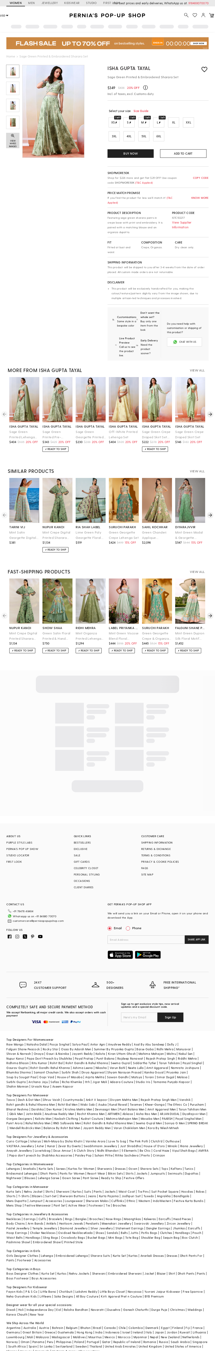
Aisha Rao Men (146, 1101)
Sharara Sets (149, 1156)
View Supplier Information (182, 225)
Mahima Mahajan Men (122, 1106)
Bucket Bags (96, 1224)
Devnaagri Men (106, 1096)
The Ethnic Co (177, 1091)
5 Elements (129, 1137)
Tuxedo (149, 1183)
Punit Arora (14, 1110)
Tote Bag (131, 1224)
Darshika (37, 1096)
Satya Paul (80, 1031)
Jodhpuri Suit (131, 1183)
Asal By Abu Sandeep (149, 1031)
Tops (164, 1156)
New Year (37, 1301)
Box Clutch (190, 1224)
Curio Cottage (16, 1128)
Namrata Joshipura (185, 1055)
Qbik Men (16, 1101)
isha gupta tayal (23, 422)
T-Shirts (23, 1183)
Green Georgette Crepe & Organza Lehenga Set (155, 632)
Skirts (130, 1160)
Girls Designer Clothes (22, 1243)
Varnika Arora (95, 1128)
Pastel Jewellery (17, 1215)
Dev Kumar (54, 1096)
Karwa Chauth (16, 1301)
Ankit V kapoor (97, 1087)
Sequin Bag (171, 1224)
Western (144, 1188)
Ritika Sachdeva (127, 1142)
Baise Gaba (145, 1036)
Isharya (35, 1128)
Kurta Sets (46, 1156)
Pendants (92, 1210)
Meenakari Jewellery (116, 1210)
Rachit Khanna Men (91, 1101)
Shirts (49, 1178)
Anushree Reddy (119, 1031)
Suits (87, 1178)
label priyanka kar (124, 623)
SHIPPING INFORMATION (157, 838)
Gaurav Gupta (17, 1055)
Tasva (10, 1087)
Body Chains (15, 1210)
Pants (98, 1178)
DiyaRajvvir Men (194, 1101)
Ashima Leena (83, 1055)
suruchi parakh (122, 522)
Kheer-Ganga (155, 1091)
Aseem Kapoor (63, 1073)
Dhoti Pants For (191, 1243)
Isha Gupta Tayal (129, 68)
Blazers (37, 1183)
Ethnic (131, 1188)
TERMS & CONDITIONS (155, 851)
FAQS (144, 863)
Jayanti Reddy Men (97, 1115)
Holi (21, 1297)
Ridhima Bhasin (17, 1050)
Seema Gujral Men (149, 1110)
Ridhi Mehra (165, 1036)
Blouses (29, 1165)
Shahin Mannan (17, 1073)
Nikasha (101, 1055)
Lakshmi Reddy (86, 1278)
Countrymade (73, 1087)
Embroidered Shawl (47, 1229)
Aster (40, 1133)
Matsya (136, 1064)
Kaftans (176, 1156)
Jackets (142, 1160)
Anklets (51, 1210)
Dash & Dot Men (29, 1087)
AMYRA (203, 1137)
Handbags (182, 1220)
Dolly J (172, 1031)
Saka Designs (63, 1283)
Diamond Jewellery (74, 1215)
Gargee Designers (19, 1106)
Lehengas (13, 1156)
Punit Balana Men (131, 1096)
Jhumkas (179, 1215)
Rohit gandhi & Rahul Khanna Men (30, 1091)
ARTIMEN (114, 1101)
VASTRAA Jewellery (20, 1133)
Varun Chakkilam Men (129, 1115)
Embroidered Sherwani (125, 1260)
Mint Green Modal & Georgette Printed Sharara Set (189, 531)
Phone (136, 924)
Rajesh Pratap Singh (160, 1045)
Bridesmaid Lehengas (22, 1160)
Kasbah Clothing (66, 1106)
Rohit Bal (56, 1050)
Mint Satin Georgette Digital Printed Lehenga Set (22, 531)
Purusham (197, 1091)
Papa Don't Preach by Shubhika (49, 1045)
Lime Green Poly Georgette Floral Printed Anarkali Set (88, 531)
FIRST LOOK (14, 857)
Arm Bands (36, 1210)
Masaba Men (150, 1106)
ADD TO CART (183, 153)
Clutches (166, 1220)
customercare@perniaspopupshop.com (31, 914)
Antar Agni (97, 1031)
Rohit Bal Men (68, 1091)
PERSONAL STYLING (87, 870)
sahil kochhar (154, 522)
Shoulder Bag (150, 1224)
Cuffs (42, 1206)
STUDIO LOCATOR (17, 851)
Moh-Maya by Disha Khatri (63, 1128)
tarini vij (17, 522)
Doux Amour (62, 1137)
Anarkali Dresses (152, 1243)
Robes (200, 1178)
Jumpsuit (35, 1188)
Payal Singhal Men (188, 1106)
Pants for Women (72, 1160)
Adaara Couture (121, 1069)
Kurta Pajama (109, 1183)
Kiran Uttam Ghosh (122, 1041)
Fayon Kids (14, 1278)
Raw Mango (15, 1031)
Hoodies (187, 1178)
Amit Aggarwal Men (161, 1096)
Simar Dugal (165, 1064)
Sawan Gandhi (118, 1064)
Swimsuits (175, 1160)
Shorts (10, 1183)
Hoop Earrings (16, 1220)
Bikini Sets (115, 1160)
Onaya (39, 1041)
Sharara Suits (100, 1243)
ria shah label (88, 522)
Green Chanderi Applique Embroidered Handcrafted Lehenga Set (154, 531)
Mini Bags (115, 1224)
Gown (132, 1156)
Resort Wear (96, 1160)
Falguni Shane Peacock (23, 1036)
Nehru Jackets (79, 1260)
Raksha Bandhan (76, 1297)
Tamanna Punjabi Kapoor (171, 1069)
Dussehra (113, 1297)
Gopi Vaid (46, 1064)
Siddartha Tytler (144, 1050)
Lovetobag (43, 1137)
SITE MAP (147, 870)
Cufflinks (117, 1188)
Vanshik (185, 1087)
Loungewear (74, 1188)
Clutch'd (156, 1128)
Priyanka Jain (176, 1059)
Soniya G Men (175, 1110)
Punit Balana (105, 1045)
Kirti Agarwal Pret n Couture (121, 1283)
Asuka (102, 1091)
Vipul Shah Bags (184, 1137)
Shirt (172, 1260)
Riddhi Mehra (187, 1045)
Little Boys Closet (112, 1278)
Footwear (96, 1192)
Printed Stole (73, 1229)
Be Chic (145, 1137)
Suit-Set (51, 1183)
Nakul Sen (186, 1041)
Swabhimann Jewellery (100, 1133)
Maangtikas (132, 1206)
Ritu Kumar (39, 1050)
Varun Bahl (117, 1055)
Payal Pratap (84, 1045)
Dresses (120, 1156)
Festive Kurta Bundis (188, 1188)
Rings (69, 1206)
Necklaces (13, 1206)
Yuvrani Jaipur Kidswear (162, 1278)
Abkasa (127, 1101)
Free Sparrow (193, 1278)
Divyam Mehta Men (124, 1087)
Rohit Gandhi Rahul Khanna (50, 1055)
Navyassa (135, 1278)
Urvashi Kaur (40, 1073)
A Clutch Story (84, 1137)
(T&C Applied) (143, 182)
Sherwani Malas (97, 1188)
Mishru (171, 1041)
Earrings (30, 1206)
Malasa (182, 1064)
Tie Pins (143, 1178)
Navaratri (98, 1297)
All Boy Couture (87, 1283)
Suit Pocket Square (164, 1178)
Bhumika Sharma (18, 1059)
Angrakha (164, 1183)
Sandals (112, 1220)
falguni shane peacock (190, 623)
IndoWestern (162, 1188)
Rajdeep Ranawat (130, 1045)
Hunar (51, 1133)
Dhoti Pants (48, 1160)
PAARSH (167, 1106)
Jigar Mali (99, 1069)
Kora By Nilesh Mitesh (163, 1115)
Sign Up (170, 1004)
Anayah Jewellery (19, 1137)
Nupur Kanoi (15, 1045)
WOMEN (16, 3)
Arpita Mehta (94, 1064)
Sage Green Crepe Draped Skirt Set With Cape (156, 430)
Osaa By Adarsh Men (76, 1036)
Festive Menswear (38, 1192)
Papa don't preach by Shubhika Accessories (40, 1142)
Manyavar (183, 1036)
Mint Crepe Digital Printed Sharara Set (56, 531)
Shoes (100, 1220)
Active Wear (77, 1192)
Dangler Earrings (158, 1215)
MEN (31, 3)
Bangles (81, 1206)
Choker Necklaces (42, 1220)
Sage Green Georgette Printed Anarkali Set (90, 430)
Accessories (53, 1188)
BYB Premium (154, 1283)
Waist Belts (14, 1224)
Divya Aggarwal (93, 1059)
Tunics (188, 1156)
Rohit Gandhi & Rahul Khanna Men (108, 1110)
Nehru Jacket (33, 1178)
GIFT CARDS (82, 857)
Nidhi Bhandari (108, 1137)
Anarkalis (29, 1156)
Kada (89, 1220)
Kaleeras (150, 1206)
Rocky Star (50, 1036)
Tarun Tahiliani (169, 1050)
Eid (58, 1297)
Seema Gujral (120, 1050)
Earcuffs (165, 1206)
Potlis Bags (149, 1220)
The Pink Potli (138, 1128)
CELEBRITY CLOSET (86, 863)
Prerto (145, 1142)
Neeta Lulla (136, 1055)
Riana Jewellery (191, 1133)
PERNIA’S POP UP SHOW (22, 844)
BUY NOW (130, 153)
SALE (77, 851)
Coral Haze (161, 1137)
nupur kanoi (53, 522)
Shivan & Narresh (18, 1041)
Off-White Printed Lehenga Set (123, 430)
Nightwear (14, 1165)
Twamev (136, 1091)
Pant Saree (90, 1165)
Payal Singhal (192, 1050)
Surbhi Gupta (16, 1069)
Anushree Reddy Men (59, 1101)
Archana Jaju (38, 1069)
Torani (149, 1064)
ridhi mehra (86, 623)
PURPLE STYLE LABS (19, 838)
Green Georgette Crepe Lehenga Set (124, 530)
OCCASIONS (82, 876)
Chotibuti (66, 1278)
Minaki (172, 1133)
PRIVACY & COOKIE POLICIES (160, 857)
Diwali (10, 1297)
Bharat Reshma (17, 1096)
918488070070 (198, 3)
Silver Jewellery (102, 1215)
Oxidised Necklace (71, 1220)
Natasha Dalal (37, 1031)
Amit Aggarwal (157, 1055)
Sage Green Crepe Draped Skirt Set (189, 430)
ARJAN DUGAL (169, 1101)
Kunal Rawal (118, 1091)
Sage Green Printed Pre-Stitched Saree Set (56, 430)
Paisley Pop (83, 1142)
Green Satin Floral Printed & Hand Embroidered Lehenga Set (56, 632)
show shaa (52, 623)
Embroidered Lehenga (72, 1243)
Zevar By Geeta (69, 1133)
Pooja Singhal (60, 1031)
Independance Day (40, 1297)
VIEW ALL (197, 366)
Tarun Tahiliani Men (193, 1096)
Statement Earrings (129, 1215)
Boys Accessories (44, 1265)
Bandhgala (182, 1183)
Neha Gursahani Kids (21, 1283)
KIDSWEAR (72, 3)
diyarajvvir (185, 522)
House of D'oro (154, 1133)
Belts (124, 1220)
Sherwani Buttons (72, 1183)
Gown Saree (71, 1165)
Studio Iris (143, 1069)
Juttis (134, 1220)
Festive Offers (134, 1165)
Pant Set (60, 1192)
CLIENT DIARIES (84, 883)
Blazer (161, 1260)
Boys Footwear (17, 1265)
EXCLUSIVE (81, 844)
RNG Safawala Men (67, 1110)
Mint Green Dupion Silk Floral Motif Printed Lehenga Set (189, 632)
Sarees (61, 1156)
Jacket (149, 1260)
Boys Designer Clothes (22, 1260)
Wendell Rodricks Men (25, 1115)
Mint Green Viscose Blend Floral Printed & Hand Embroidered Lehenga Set (124, 632)
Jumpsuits (157, 1160)
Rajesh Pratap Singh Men (159, 1087)
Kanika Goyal (154, 1059)
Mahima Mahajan (151, 1041)
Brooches (119, 1192)
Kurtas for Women (81, 1156)
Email (115, 924)
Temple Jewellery (44, 1215)
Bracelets (55, 1206)
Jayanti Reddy (82, 1041)
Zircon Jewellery (178, 1210)
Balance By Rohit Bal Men (62, 1115)
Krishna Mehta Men (78, 1096)
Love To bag (117, 1128)
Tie (108, 1192)
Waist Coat (126, 1178)
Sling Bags (50, 1224)
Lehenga (47, 1243)
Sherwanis (104, 1156)
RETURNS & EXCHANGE (156, 844)
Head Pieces (182, 1206)
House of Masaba (70, 1064)
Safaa (54, 1069)
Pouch (196, 1220)
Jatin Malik (34, 1101)
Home (10, 56)
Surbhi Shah (70, 1059)
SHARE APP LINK (196, 935)
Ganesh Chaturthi (136, 1297)
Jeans (92, 1183)
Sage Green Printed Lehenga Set (22, 430)
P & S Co (31, 1278)
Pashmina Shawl (18, 1229)
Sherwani (63, 1178)
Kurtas (76, 1178)
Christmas (177, 1297)
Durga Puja (159, 1297)
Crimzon (159, 1142)
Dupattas (191, 1160)
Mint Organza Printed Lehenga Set (88, 632)
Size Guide (141, 111)
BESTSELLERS (82, 838)
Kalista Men (43, 1106)
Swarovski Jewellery (149, 1210)
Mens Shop (14, 1192)
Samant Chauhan (46, 1059)
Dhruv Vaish (51, 1087)
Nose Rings (113, 1206)
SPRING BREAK (197, 1110)
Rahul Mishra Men (37, 1110)
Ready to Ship (111, 1165)
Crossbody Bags (73, 1224)
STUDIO (91, 3)
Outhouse (172, 1128)
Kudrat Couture (92, 1106)
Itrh (87, 1069)
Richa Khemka (72, 1069)
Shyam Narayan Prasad (124, 1059)
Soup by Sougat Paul (21, 1064)
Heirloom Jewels (71, 1210)
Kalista (100, 1041)
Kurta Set (119, 1243)
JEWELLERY (49, 3)
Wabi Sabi (88, 1091)
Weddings (194, 1297)
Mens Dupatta (16, 1188)
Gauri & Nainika (57, 1041)
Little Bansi (48, 1278)
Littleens (45, 1283)
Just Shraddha (130, 1133)
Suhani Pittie (103, 1142)
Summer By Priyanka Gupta (114, 1036)
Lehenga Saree (48, 1165)
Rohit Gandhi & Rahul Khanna (87, 1050)
